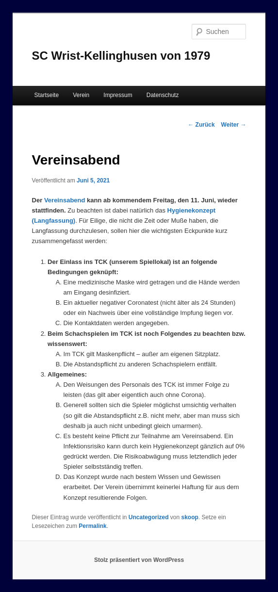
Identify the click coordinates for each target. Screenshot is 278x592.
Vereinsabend (64, 200)
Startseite (46, 95)
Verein (81, 95)
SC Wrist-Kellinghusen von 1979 (121, 55)
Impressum (117, 95)
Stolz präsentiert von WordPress (139, 560)
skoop (189, 517)
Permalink (92, 526)
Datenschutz (163, 95)
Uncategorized (149, 517)
